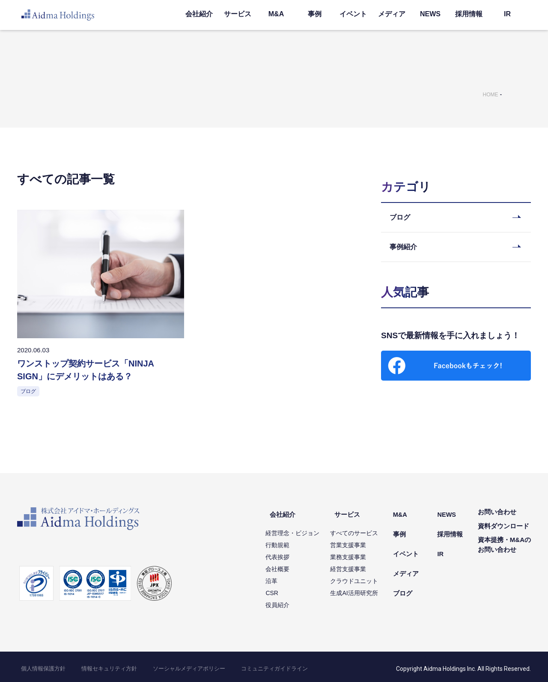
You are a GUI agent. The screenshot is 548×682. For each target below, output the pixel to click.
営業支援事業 (364, 541)
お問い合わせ (497, 514)
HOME (490, 95)
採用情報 (468, 14)
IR (507, 14)
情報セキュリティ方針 (91, 665)
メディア (391, 14)
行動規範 (294, 541)
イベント (353, 14)
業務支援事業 (364, 553)
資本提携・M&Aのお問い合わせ (504, 546)
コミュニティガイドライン (230, 665)
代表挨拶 (294, 553)
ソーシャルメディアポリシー (158, 665)
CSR (288, 589)
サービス (237, 14)
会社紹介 (199, 14)
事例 (315, 14)
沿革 (288, 577)
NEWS (430, 14)
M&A (276, 14)
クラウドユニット (370, 577)
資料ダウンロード (503, 527)
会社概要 (294, 565)
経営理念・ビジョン (309, 529)
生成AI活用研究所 (370, 589)
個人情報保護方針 (37, 665)
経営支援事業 (364, 565)
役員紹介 (294, 601)
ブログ (414, 569)
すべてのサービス (370, 529)
